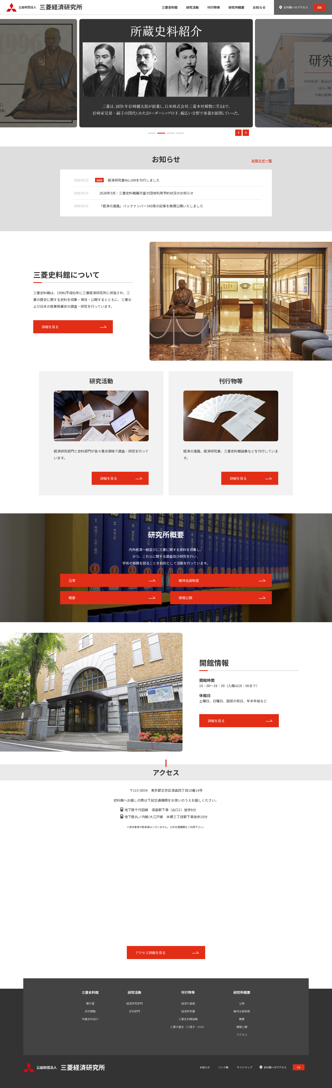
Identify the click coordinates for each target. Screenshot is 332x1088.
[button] (152, 133)
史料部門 (134, 1011)
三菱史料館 (90, 992)
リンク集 (223, 1067)
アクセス (242, 1035)
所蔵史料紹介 (90, 1019)
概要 (72, 597)
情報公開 (185, 597)
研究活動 (134, 992)
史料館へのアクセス (296, 7)
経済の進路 (188, 1003)
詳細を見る (50, 326)
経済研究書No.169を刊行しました (134, 180)
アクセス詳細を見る (150, 952)
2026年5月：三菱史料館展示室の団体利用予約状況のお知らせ (146, 192)
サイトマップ (244, 1067)
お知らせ (205, 1067)
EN (319, 7)
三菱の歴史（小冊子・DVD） (188, 1027)
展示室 (90, 1003)
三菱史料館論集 (188, 1019)
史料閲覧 (90, 1011)
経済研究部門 (134, 1003)
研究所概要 (241, 992)
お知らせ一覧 (262, 160)
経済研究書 (188, 1011)
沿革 (72, 580)
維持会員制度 (189, 580)
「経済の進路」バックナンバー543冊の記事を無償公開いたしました (151, 205)
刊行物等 (188, 992)
